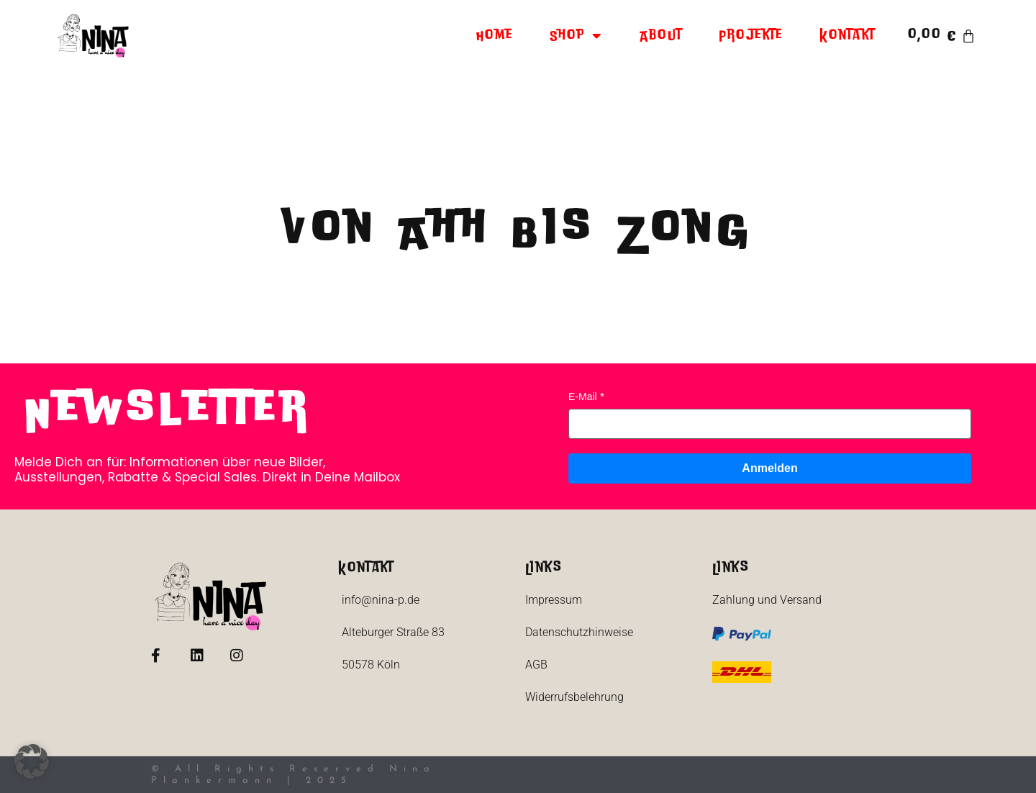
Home (495, 36)
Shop (577, 36)
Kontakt (847, 36)
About (661, 36)
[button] (31, 761)
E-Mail (582, 396)
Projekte (751, 36)
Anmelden (769, 468)
